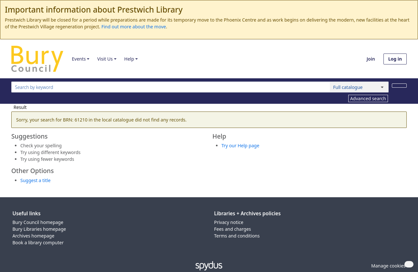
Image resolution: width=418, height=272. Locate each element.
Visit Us (105, 59)
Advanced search (368, 98)
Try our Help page (240, 145)
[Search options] (359, 87)
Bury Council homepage (38, 222)
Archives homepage (34, 236)
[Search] (399, 85)
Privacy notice (228, 222)
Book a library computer (38, 242)
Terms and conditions (237, 236)
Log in (395, 59)
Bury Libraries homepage (39, 229)
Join (371, 59)
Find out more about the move (133, 27)
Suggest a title (35, 180)
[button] (387, 265)
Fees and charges (232, 229)
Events (79, 59)
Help (129, 59)
